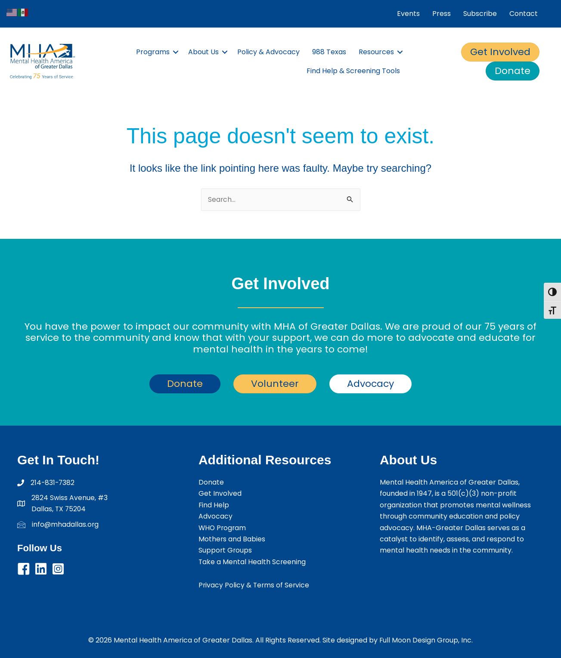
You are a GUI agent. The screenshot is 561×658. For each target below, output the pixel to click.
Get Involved (220, 494)
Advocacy (215, 516)
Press (441, 14)
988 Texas (329, 52)
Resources (376, 52)
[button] (176, 52)
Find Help (213, 505)
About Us (203, 52)
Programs (153, 52)
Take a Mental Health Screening (252, 562)
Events (408, 14)
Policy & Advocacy (268, 52)
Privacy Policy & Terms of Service (254, 585)
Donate (211, 482)
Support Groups (225, 550)
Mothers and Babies (232, 539)
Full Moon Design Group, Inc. (426, 640)
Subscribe (480, 14)
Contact (523, 14)
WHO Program (223, 528)
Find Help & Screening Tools (353, 71)
